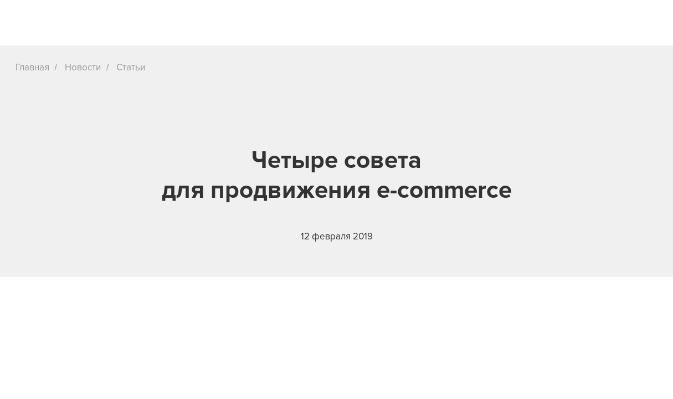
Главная (32, 67)
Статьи (130, 67)
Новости (83, 67)
